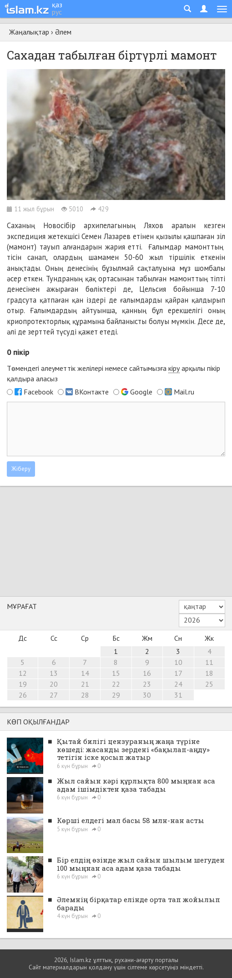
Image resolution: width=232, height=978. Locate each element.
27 (54, 694)
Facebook (38, 391)
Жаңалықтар (29, 31)
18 (209, 673)
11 (209, 662)
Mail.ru (184, 391)
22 (116, 684)
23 (147, 684)
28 (85, 694)
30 (147, 694)
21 (85, 684)
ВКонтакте (92, 391)
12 (23, 673)
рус (57, 11)
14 (85, 673)
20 (54, 684)
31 (178, 694)
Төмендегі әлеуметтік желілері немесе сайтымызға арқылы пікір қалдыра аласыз (113, 373)
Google (141, 391)
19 (23, 684)
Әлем (63, 31)
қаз (57, 4)
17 (178, 673)
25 (209, 684)
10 (178, 662)
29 (116, 694)
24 (178, 684)
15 (116, 673)
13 (54, 673)
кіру (174, 368)
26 (23, 694)
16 (147, 673)
